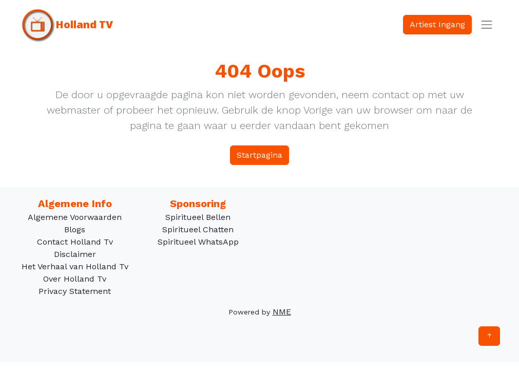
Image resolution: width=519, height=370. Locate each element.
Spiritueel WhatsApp (198, 242)
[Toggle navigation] (486, 24)
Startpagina (259, 155)
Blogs (74, 229)
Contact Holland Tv (75, 242)
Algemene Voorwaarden (75, 217)
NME (282, 312)
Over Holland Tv (74, 279)
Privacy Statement (75, 291)
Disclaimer (75, 254)
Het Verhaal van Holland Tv (75, 266)
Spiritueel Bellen (197, 217)
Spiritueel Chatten (198, 229)
